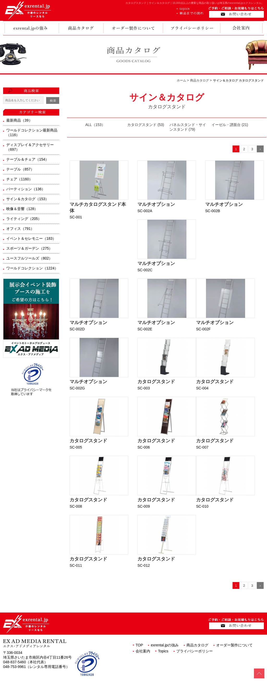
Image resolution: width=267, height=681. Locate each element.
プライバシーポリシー (194, 651)
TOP (139, 645)
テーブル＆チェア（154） (27, 159)
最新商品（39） (19, 120)
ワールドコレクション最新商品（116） (31, 132)
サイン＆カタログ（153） (27, 199)
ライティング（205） (23, 219)
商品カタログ (197, 645)
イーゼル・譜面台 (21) (229, 125)
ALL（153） (95, 125)
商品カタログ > (200, 80)
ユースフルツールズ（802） (29, 258)
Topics (163, 651)
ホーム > (183, 80)
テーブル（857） (20, 169)
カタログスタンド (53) (145, 125)
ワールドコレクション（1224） (32, 268)
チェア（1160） (19, 179)
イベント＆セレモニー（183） (31, 238)
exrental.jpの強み (165, 645)
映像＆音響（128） (22, 209)
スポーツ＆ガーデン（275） (29, 248)
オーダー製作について (234, 645)
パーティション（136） (25, 189)
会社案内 (143, 651)
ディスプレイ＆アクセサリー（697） (30, 147)
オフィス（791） (20, 228)
